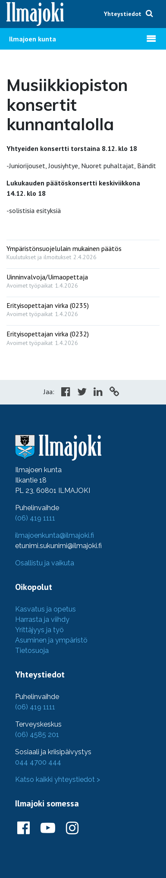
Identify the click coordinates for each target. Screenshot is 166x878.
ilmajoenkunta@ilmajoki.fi (54, 535)
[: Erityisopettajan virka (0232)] (83, 336)
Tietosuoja (32, 650)
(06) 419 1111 (35, 518)
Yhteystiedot (122, 14)
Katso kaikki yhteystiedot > (57, 779)
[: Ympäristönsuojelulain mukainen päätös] (83, 251)
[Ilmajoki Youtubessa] (47, 828)
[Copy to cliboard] (114, 393)
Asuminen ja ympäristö (51, 640)
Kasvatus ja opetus (45, 609)
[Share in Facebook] (65, 393)
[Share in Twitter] (82, 393)
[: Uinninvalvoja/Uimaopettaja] (83, 279)
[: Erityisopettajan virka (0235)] (83, 308)
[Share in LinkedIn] (98, 393)
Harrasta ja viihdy (42, 619)
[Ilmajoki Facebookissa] (23, 828)
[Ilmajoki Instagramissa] (72, 828)
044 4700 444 (38, 762)
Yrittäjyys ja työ (39, 630)
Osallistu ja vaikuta (44, 563)
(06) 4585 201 (37, 735)
